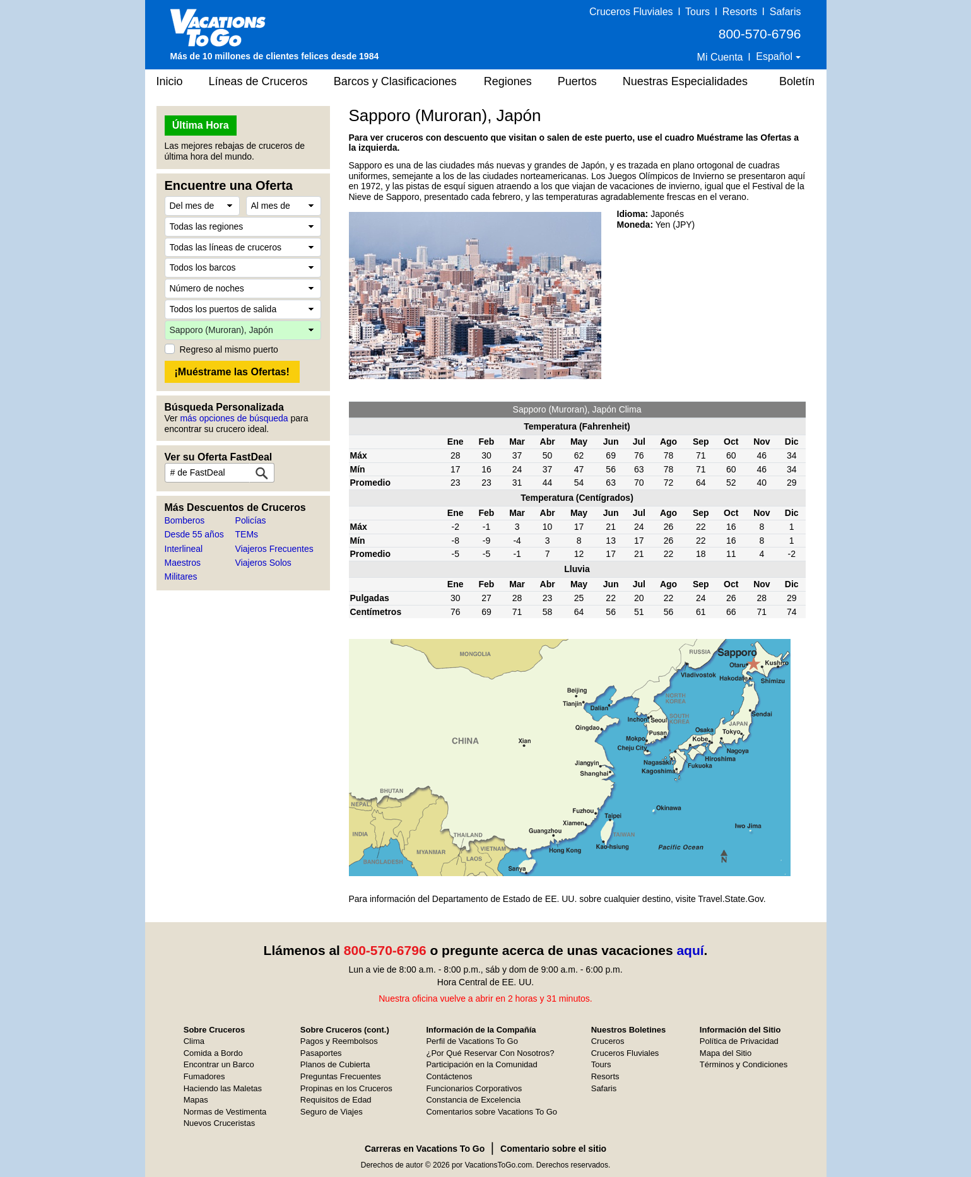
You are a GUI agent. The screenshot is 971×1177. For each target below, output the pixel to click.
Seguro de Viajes (331, 1111)
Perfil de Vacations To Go (472, 1041)
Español (775, 56)
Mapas (196, 1099)
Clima (194, 1041)
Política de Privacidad (739, 1041)
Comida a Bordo (213, 1053)
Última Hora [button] (200, 125)
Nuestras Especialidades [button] (685, 81)
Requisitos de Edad (336, 1099)
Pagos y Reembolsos (339, 1041)
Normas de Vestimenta (225, 1111)
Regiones (508, 81)
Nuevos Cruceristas (219, 1123)
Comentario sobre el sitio (553, 1149)
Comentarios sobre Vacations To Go (491, 1111)
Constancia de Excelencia (473, 1099)
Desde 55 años (194, 534)
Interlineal (184, 549)
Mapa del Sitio (725, 1053)
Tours (697, 11)
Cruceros (608, 1041)
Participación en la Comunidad (481, 1064)
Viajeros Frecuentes (274, 549)
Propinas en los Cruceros (346, 1088)
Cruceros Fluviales (631, 11)
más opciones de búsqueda (234, 418)
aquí (689, 950)
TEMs (247, 534)
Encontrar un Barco (219, 1064)
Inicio (169, 81)
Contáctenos (449, 1076)
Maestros (183, 563)
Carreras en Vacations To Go (425, 1149)
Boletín (797, 81)
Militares (181, 576)
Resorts (739, 11)
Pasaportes (321, 1053)
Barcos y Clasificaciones (395, 81)
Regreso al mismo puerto (229, 349)
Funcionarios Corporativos (474, 1088)
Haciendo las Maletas (223, 1088)
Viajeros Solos (263, 563)
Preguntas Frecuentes (340, 1076)
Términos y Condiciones (743, 1064)
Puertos (577, 81)
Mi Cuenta (720, 57)
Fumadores (204, 1076)
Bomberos (185, 520)
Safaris (785, 11)
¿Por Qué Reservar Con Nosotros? (490, 1053)
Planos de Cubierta (335, 1064)
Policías (250, 520)
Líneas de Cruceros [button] (258, 81)
